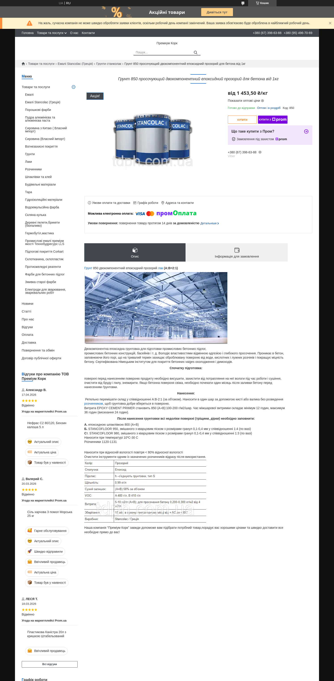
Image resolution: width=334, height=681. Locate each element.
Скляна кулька (35, 215)
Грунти (30, 154)
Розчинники (33, 169)
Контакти (88, 33)
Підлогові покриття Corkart (44, 251)
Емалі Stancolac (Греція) (75, 63)
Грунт (88, 268)
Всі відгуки (49, 664)
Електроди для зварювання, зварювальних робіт (45, 291)
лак (160, 268)
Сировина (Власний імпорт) (45, 139)
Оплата (27, 334)
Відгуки (27, 327)
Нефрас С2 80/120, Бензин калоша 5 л (46, 425)
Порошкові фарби (38, 110)
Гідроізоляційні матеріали (43, 199)
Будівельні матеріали (40, 184)
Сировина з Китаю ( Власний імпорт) (46, 129)
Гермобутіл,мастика (39, 233)
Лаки (28, 161)
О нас (74, 33)
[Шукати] (195, 52)
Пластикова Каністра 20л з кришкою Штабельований (46, 634)
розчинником (93, 403)
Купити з (273, 120)
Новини (27, 303)
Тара (28, 192)
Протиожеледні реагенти (43, 267)
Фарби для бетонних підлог (45, 274)
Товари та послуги (50, 33)
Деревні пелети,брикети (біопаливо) (42, 224)
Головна (28, 33)
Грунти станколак (108, 63)
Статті (26, 311)
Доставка (29, 342)
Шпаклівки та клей (38, 177)
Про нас (28, 319)
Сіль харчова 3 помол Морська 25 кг (49, 514)
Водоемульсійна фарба (42, 207)
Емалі (29, 94)
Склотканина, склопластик (44, 259)
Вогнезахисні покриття (41, 146)
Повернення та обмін (38, 350)
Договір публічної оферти (41, 358)
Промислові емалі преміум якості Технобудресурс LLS (44, 242)
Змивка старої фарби (40, 282)
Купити (242, 119)
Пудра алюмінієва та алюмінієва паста (40, 119)
